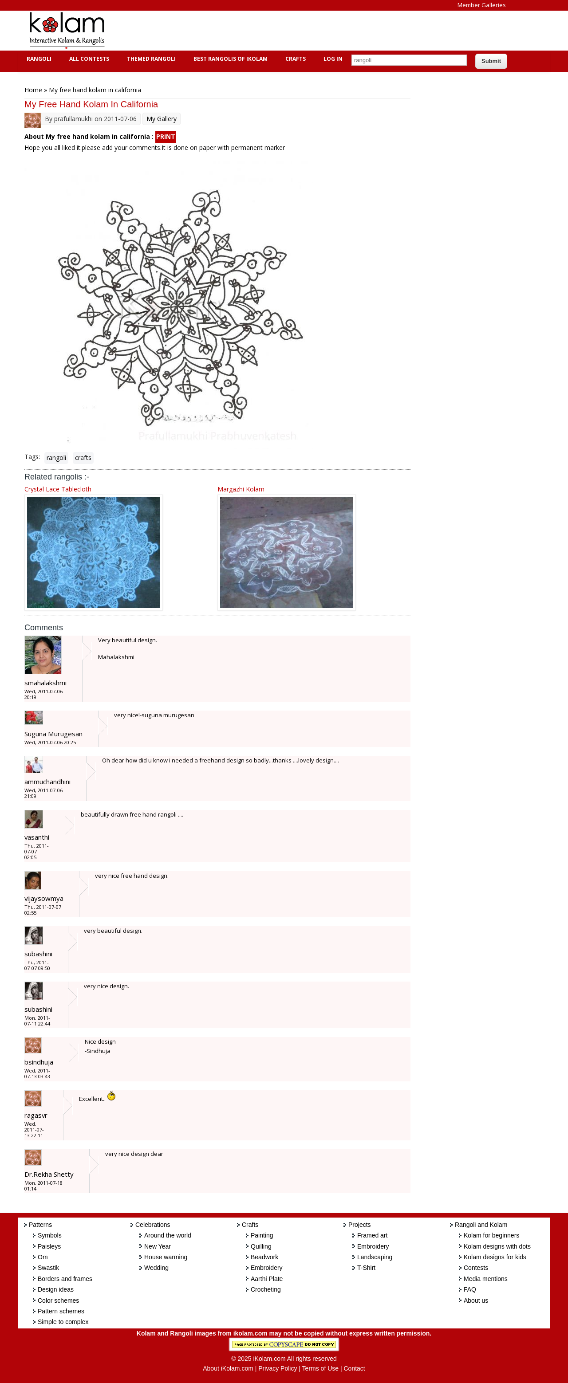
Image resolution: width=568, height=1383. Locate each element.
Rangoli (38, 59)
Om (43, 1257)
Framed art (372, 1235)
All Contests (88, 59)
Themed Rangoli (150, 59)
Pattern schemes (61, 1311)
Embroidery (267, 1267)
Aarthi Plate (267, 1278)
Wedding (156, 1267)
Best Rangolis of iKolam (229, 59)
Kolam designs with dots (497, 1246)
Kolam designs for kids (495, 1257)
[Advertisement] (276, 31)
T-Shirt (366, 1267)
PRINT (165, 136)
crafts (83, 457)
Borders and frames (65, 1278)
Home (33, 90)
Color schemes (58, 1300)
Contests (476, 1267)
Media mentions (486, 1278)
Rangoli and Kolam (481, 1224)
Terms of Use (320, 1368)
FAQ (470, 1289)
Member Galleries (482, 5)
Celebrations (152, 1224)
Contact (354, 1368)
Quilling (261, 1246)
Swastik (48, 1267)
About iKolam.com (228, 1368)
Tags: (32, 456)
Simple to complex (63, 1321)
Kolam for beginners (491, 1235)
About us (476, 1300)
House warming (165, 1257)
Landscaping (374, 1257)
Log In (333, 59)
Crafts (294, 59)
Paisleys (49, 1246)
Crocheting (266, 1289)
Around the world (167, 1235)
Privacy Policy (277, 1368)
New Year (157, 1246)
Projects (359, 1224)
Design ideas (56, 1289)
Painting (262, 1235)
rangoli (56, 457)
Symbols (50, 1235)
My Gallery (161, 118)
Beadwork (264, 1257)
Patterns (40, 1224)
